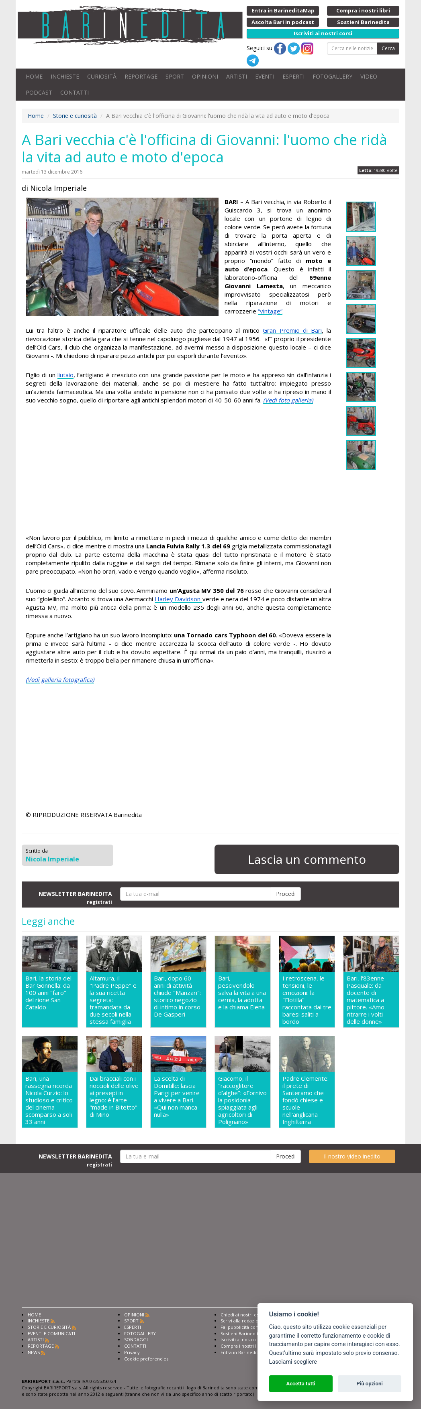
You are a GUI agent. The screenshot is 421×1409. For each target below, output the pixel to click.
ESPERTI (293, 76)
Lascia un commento (307, 859)
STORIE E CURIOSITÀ (49, 1327)
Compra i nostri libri (242, 1346)
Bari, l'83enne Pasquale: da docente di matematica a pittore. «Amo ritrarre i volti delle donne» (365, 999)
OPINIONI (205, 76)
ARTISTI (236, 76)
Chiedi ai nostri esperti (245, 1315)
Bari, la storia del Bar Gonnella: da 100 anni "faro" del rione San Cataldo (48, 992)
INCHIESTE (65, 76)
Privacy (132, 1352)
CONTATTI (74, 92)
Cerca (388, 48)
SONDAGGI (136, 1339)
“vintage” (270, 311)
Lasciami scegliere (293, 1361)
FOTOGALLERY (332, 76)
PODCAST (39, 92)
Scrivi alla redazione (242, 1321)
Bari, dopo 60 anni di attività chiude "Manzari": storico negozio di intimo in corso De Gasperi (177, 996)
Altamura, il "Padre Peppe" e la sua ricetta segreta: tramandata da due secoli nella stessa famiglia (113, 999)
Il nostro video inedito (352, 1156)
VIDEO (368, 76)
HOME (34, 76)
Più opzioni (369, 1384)
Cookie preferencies (146, 1359)
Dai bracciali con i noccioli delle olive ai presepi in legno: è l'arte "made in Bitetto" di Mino (114, 1096)
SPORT (175, 76)
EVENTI (264, 76)
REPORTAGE (141, 76)
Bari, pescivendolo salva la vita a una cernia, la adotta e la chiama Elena (242, 992)
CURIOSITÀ (101, 76)
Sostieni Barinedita (241, 1333)
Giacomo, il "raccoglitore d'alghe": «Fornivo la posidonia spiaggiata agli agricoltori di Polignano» (242, 1100)
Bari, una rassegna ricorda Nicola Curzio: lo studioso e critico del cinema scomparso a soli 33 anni (49, 1100)
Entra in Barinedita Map (246, 1352)
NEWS (34, 1352)
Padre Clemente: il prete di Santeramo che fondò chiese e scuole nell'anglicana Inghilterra (305, 1100)
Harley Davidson (178, 599)
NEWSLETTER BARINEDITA (75, 897)
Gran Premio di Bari (292, 330)
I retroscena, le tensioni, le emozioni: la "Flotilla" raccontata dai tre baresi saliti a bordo (306, 999)
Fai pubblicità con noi (243, 1327)
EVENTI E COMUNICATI (51, 1333)
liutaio (65, 375)
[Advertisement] (178, 469)
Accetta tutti (300, 1384)
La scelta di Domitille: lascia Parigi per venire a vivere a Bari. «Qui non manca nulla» (177, 1096)
